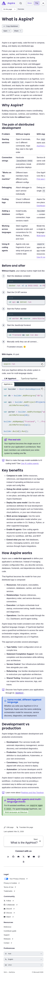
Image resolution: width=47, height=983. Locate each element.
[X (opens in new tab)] (23, 859)
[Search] (21, 3)
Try (36, 3)
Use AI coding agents (30, 466)
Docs (30, 3)
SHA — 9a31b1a (9, 974)
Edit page (9, 830)
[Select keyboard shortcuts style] (23, 967)
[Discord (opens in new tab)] (18, 859)
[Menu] (43, 3)
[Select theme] (23, 956)
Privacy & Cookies (10, 885)
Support (6, 937)
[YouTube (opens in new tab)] (34, 859)
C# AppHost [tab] (10, 381)
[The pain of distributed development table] (23, 196)
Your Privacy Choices (14, 881)
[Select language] (23, 962)
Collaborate (9, 907)
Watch (7, 919)
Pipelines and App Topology (32, 795)
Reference (7, 929)
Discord (8, 911)
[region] (26, 286)
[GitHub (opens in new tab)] (13, 859)
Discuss (8, 915)
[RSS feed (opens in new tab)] (8, 859)
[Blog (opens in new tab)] (23, 864)
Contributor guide (10, 933)
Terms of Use (8, 889)
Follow (7, 903)
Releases (7, 941)
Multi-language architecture (16, 814)
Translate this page (24, 830)
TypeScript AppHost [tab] (29, 381)
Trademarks (8, 893)
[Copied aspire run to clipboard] (42, 366)
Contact (6, 945)
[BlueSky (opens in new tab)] (29, 859)
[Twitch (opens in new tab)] (39, 859)
